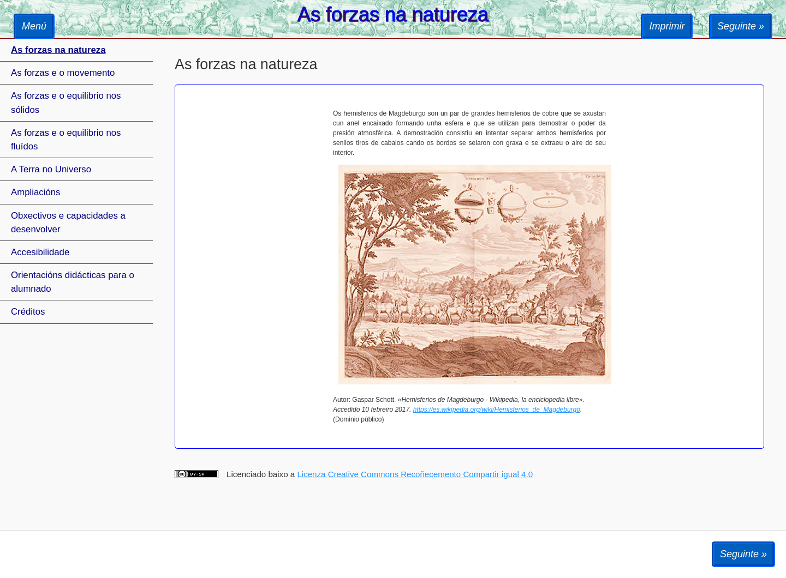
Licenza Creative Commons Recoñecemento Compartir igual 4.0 (415, 474)
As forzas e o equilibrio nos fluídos (66, 140)
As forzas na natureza (58, 50)
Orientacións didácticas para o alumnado (72, 282)
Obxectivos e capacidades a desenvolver (68, 222)
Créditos (28, 311)
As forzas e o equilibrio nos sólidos (66, 103)
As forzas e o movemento (63, 73)
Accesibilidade (40, 252)
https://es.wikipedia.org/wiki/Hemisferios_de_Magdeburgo (496, 409)
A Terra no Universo (51, 169)
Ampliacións (35, 192)
